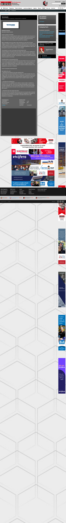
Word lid (53, 8)
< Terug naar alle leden (4, 13)
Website (3, 105)
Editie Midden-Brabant (4, 190)
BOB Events (5, 8)
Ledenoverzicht (21, 190)
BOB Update (21, 192)
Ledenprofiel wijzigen (22, 193)
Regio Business (10, 3)
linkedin (63, 201)
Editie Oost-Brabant (4, 191)
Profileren (63, 1)
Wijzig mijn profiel (58, 1)
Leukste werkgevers (27, 8)
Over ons (48, 8)
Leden (43, 8)
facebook (58, 201)
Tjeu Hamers (41, 21)
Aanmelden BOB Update (41, 190)
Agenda (35, 8)
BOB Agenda (12, 192)
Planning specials (3, 193)
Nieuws (39, 8)
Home (1, 8)
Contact (30, 191)
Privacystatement (31, 193)
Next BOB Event (12, 190)
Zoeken (63, 3)
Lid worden (21, 191)
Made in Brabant (18, 8)
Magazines (11, 8)
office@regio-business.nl (46, 57)
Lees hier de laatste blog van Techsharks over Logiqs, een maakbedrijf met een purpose (46, 33)
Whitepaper (12, 193)
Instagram (60, 201)
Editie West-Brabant (4, 192)
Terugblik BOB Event (13, 191)
